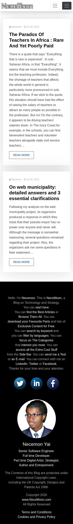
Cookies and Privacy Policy (36, 517)
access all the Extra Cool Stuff (36, 349)
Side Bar (25, 354)
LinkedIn (21, 363)
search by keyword (39, 331)
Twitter (33, 363)
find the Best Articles (41, 312)
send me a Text (55, 354)
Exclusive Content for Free (36, 326)
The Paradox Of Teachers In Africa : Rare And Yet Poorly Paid (36, 40)
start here (42, 307)
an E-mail (18, 359)
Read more (21, 155)
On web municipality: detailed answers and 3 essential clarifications (34, 192)
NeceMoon (54, 298)
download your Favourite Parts (29, 321)
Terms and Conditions (36, 512)
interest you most (33, 345)
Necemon (16, 26)
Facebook (49, 363)
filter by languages (36, 335)
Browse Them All (30, 316)
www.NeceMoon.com (36, 499)
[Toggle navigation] (55, 6)
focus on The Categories (36, 340)
